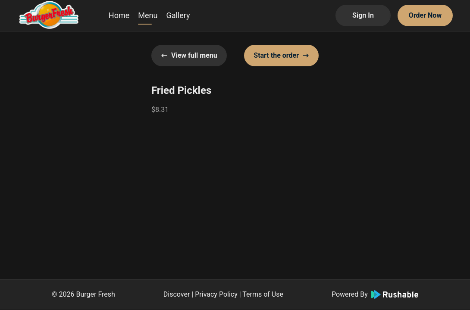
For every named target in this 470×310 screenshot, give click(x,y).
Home (119, 15)
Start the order (281, 55)
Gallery (178, 15)
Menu (147, 15)
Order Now (425, 15)
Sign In (363, 15)
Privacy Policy (216, 294)
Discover (176, 294)
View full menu (189, 55)
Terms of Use (262, 294)
